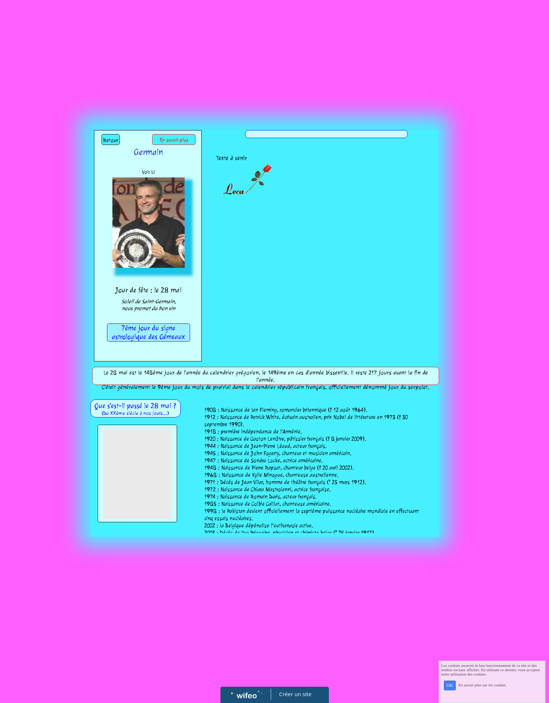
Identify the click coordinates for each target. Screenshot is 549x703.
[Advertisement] (275, 54)
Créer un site (295, 694)
